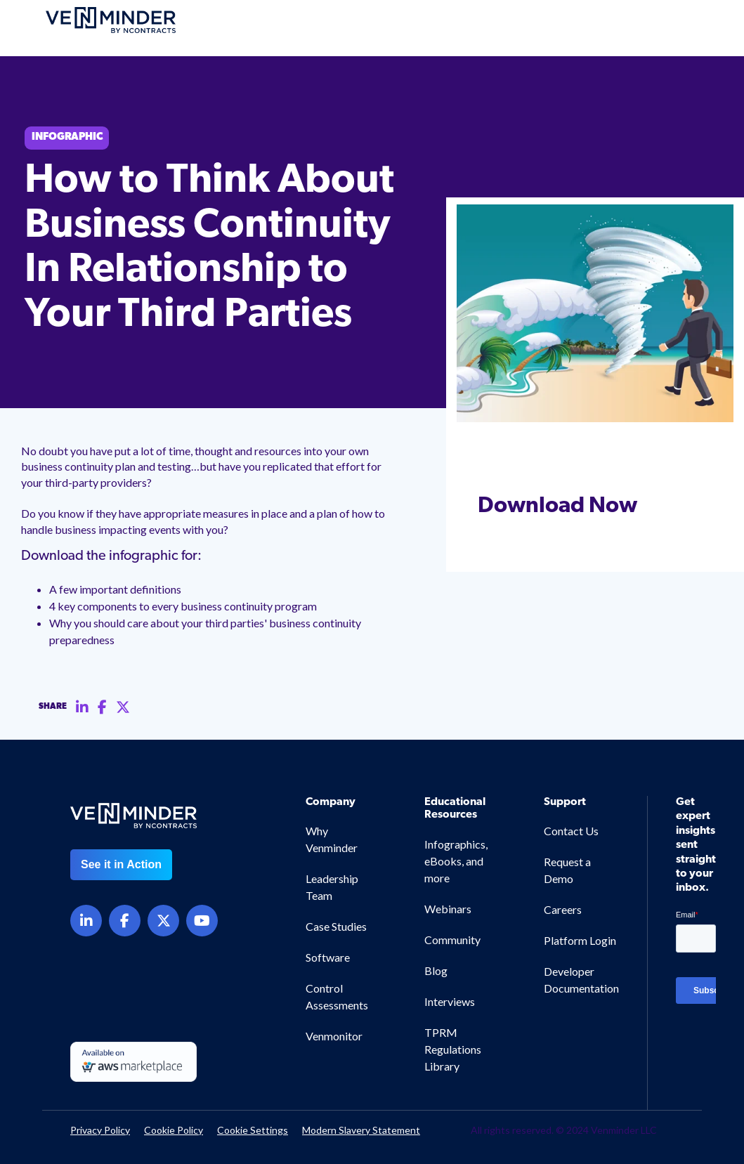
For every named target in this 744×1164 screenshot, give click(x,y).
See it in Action (121, 864)
